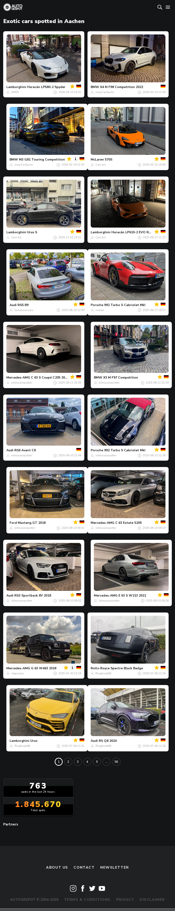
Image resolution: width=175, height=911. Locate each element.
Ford (13, 523)
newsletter (114, 867)
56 (116, 762)
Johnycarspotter (21, 382)
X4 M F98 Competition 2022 (121, 87)
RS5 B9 (23, 305)
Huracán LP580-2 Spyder (46, 87)
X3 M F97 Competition (120, 377)
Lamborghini (16, 87)
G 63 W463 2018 (43, 668)
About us (57, 867)
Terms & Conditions (87, 899)
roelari (99, 310)
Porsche (97, 305)
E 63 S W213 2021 (132, 595)
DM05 (15, 92)
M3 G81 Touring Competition (42, 159)
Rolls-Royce (100, 668)
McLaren (97, 159)
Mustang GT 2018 (32, 523)
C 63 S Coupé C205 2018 (50, 377)
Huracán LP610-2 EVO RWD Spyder (139, 232)
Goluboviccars (23, 310)
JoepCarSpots (104, 92)
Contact (84, 867)
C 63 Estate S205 (128, 523)
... (107, 762)
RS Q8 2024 (108, 741)
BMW (95, 87)
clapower (17, 673)
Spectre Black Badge (127, 668)
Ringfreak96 (103, 673)
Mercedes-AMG (18, 377)
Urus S (32, 232)
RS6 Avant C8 (25, 450)
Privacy (125, 899)
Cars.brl (100, 164)
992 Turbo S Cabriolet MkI (124, 305)
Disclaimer (152, 899)
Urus (33, 741)
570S (108, 159)
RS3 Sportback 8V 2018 (32, 595)
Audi (13, 305)
